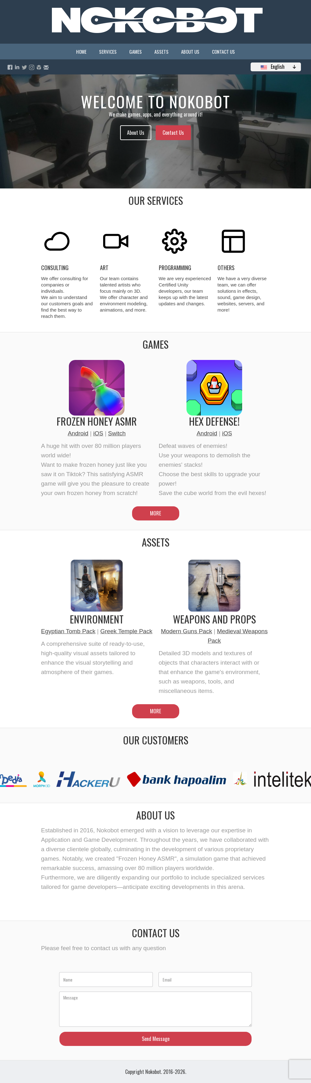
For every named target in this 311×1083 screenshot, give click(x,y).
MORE (155, 513)
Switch (117, 433)
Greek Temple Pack (126, 631)
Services (108, 51)
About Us (190, 51)
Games (135, 51)
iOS (98, 433)
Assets (161, 51)
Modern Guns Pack (186, 631)
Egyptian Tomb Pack (68, 631)
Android (78, 433)
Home (81, 51)
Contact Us (223, 51)
